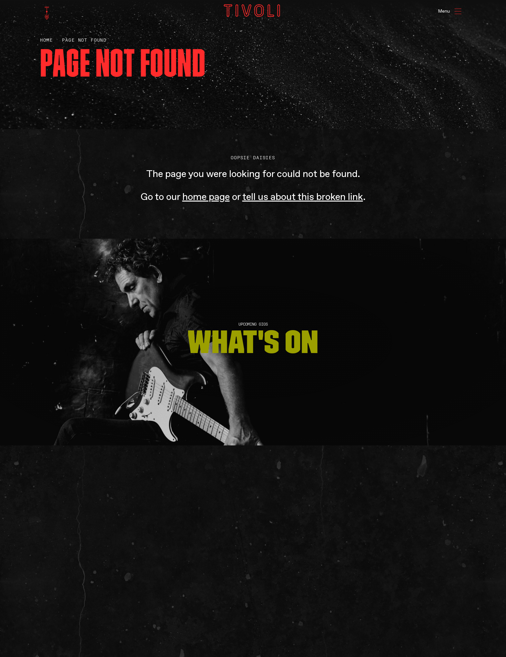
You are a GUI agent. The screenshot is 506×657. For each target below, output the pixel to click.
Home (46, 40)
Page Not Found (84, 40)
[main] (253, 328)
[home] (47, 13)
